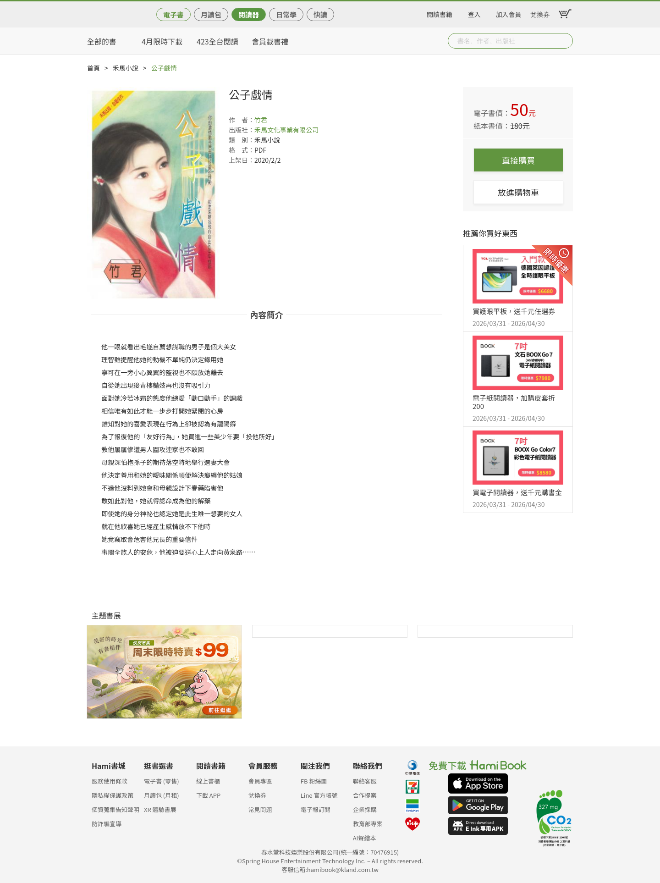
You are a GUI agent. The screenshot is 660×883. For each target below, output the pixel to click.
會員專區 (260, 781)
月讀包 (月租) (161, 795)
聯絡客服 (365, 781)
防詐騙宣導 (106, 823)
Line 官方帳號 (319, 795)
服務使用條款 (109, 781)
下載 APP (208, 795)
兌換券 (540, 13)
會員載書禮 (270, 41)
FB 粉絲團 (314, 781)
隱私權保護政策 (112, 795)
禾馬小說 (125, 67)
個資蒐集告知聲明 (115, 809)
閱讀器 (248, 14)
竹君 (260, 119)
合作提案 (365, 795)
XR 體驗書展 (160, 809)
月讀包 (211, 14)
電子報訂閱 (315, 809)
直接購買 (518, 160)
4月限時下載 (162, 41)
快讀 (320, 14)
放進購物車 (518, 192)
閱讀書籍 (439, 13)
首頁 (93, 67)
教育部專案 (368, 823)
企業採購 (365, 809)
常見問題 (260, 809)
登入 (474, 13)
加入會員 (509, 13)
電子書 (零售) (161, 781)
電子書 (173, 14)
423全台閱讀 (217, 41)
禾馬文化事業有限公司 (286, 129)
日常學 (286, 14)
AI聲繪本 (364, 837)
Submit (565, 40)
